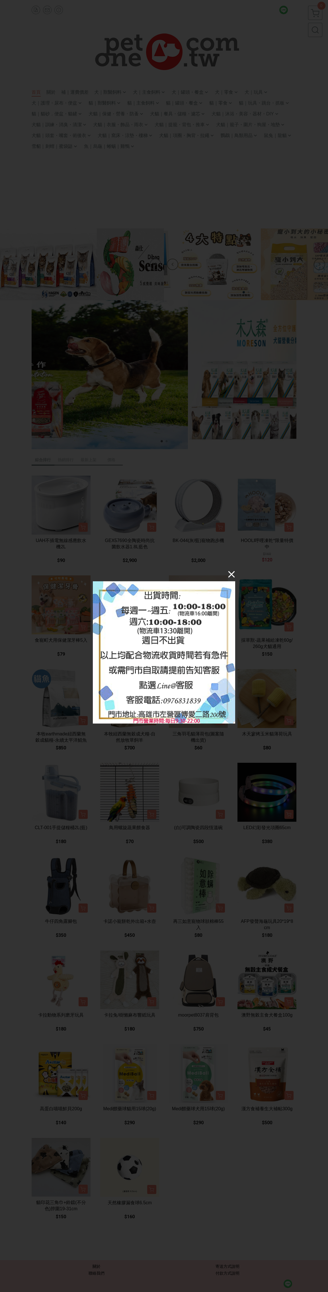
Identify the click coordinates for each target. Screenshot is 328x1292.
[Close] (231, 574)
